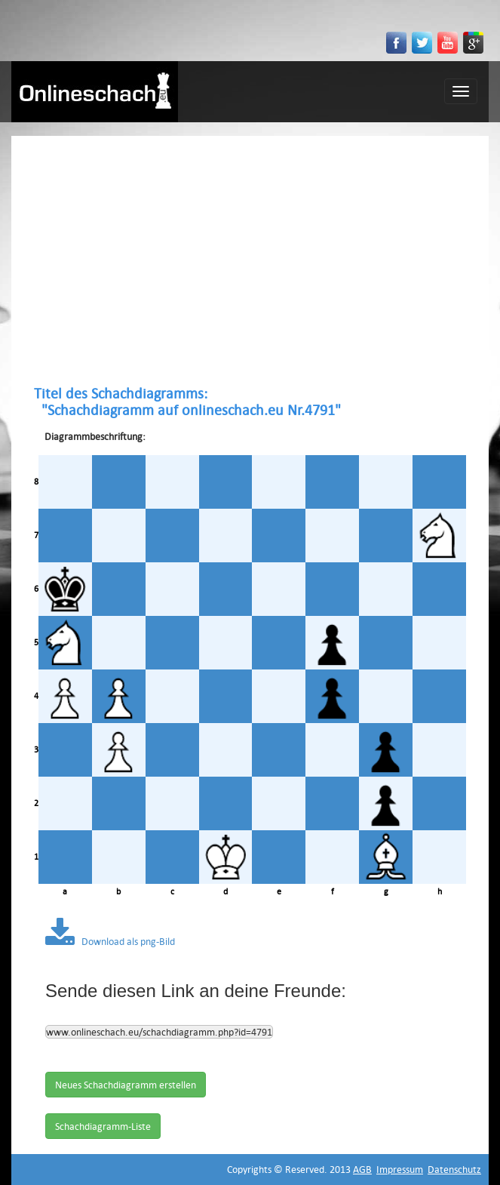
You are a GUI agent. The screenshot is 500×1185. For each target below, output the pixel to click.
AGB (362, 1169)
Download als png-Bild (110, 941)
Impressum (399, 1169)
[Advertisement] (250, 260)
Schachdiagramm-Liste (103, 1126)
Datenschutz (454, 1169)
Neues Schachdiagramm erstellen (125, 1085)
